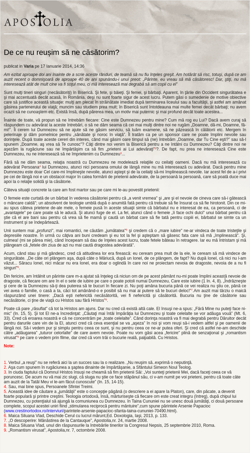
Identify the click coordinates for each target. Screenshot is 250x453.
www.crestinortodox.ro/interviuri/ (34, 410)
